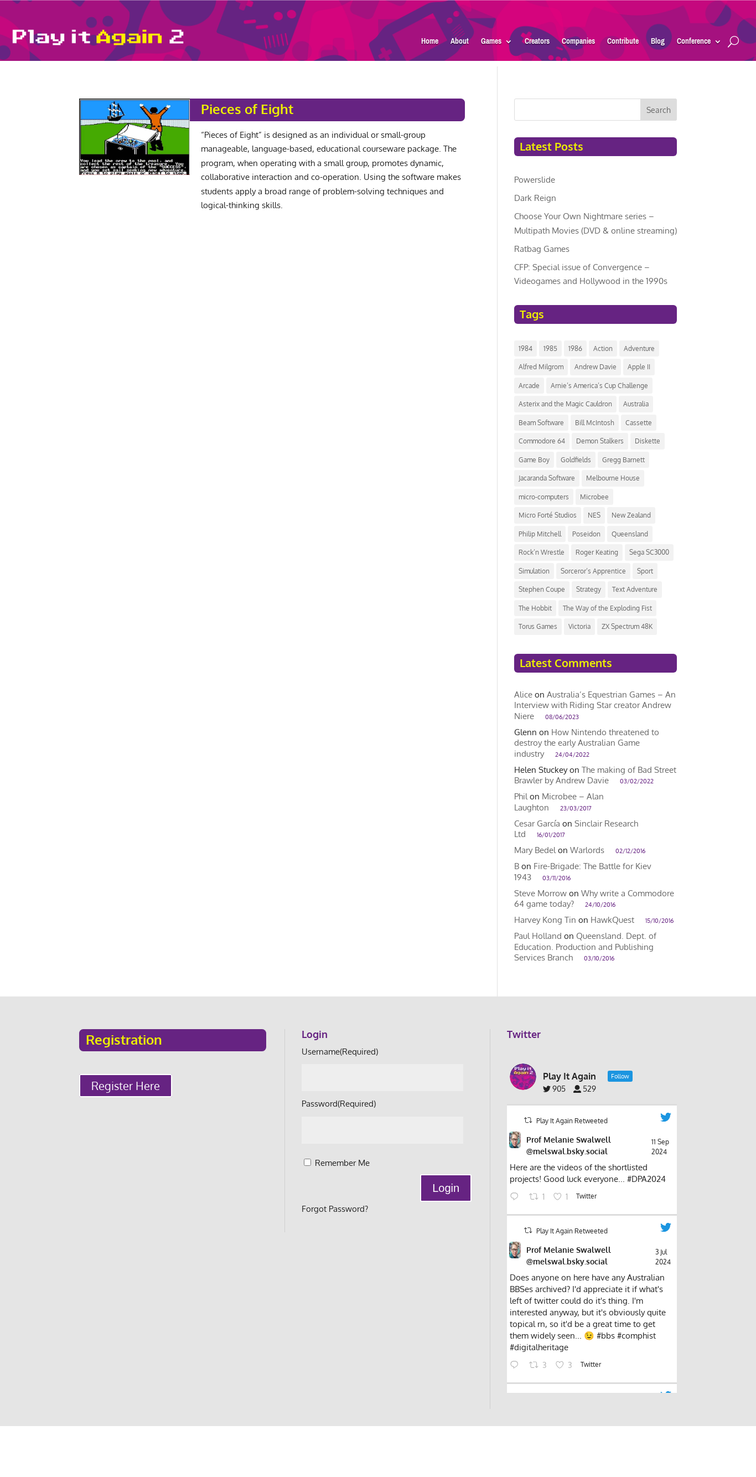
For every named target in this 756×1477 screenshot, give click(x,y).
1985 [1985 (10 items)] (550, 348)
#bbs (606, 1335)
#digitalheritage (539, 1347)
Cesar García (537, 823)
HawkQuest (612, 920)
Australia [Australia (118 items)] (636, 404)
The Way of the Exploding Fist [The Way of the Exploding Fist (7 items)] (607, 608)
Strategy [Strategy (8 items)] (588, 589)
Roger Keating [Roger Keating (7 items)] (597, 552)
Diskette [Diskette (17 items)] (647, 441)
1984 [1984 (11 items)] (525, 348)
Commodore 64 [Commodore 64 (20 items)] (542, 441)
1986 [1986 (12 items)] (575, 348)
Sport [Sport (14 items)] (645, 571)
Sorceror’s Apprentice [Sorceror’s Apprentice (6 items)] (593, 571)
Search (658, 110)
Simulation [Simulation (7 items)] (534, 571)
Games (491, 43)
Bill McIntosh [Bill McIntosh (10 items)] (594, 423)
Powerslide (534, 179)
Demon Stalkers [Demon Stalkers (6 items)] (600, 441)
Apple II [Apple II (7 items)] (639, 367)
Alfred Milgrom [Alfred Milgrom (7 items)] (541, 367)
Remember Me (342, 1163)
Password (339, 1103)
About (460, 43)
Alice (523, 694)
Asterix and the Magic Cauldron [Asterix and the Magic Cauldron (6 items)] (565, 404)
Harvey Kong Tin (545, 920)
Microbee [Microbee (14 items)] (594, 497)
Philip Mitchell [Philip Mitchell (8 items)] (540, 534)
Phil (520, 796)
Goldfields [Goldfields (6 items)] (576, 460)
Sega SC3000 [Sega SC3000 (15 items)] (649, 552)
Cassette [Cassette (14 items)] (638, 423)
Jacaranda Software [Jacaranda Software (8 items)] (547, 478)
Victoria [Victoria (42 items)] (579, 626)
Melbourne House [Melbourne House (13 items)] (613, 478)
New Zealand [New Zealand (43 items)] (631, 515)
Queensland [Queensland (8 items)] (630, 534)
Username (340, 1051)
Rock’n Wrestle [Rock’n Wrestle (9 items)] (542, 552)
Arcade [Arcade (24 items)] (529, 385)
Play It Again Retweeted (572, 1121)
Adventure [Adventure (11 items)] (639, 348)
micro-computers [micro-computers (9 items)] (544, 497)
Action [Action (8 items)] (603, 348)
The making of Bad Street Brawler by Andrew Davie (595, 775)
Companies (578, 43)
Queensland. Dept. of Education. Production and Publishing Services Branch (585, 947)
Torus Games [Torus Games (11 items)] (538, 626)
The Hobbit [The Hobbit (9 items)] (535, 608)
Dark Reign (535, 198)
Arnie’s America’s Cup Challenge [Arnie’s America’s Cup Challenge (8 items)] (599, 385)
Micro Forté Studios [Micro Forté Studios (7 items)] (548, 515)
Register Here (125, 1085)
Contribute (623, 43)
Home (429, 43)
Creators (537, 43)
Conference (694, 43)
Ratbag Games (541, 249)
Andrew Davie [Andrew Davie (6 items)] (595, 367)
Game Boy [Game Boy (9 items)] (534, 460)
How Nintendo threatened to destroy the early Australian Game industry (586, 743)
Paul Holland (538, 936)
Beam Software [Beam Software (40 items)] (541, 423)
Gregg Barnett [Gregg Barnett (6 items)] (623, 460)
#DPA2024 (646, 1179)
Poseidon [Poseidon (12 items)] (586, 534)
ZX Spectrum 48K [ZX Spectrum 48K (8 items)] (627, 626)
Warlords (587, 850)
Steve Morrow (540, 893)
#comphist (636, 1335)
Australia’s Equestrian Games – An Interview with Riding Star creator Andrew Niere (595, 705)
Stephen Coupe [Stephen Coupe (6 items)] (542, 589)
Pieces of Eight (247, 108)
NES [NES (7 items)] (594, 515)
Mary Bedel (535, 850)
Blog (658, 43)
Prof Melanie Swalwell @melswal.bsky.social (568, 1145)
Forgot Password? (335, 1209)
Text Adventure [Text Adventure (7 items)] (634, 589)
